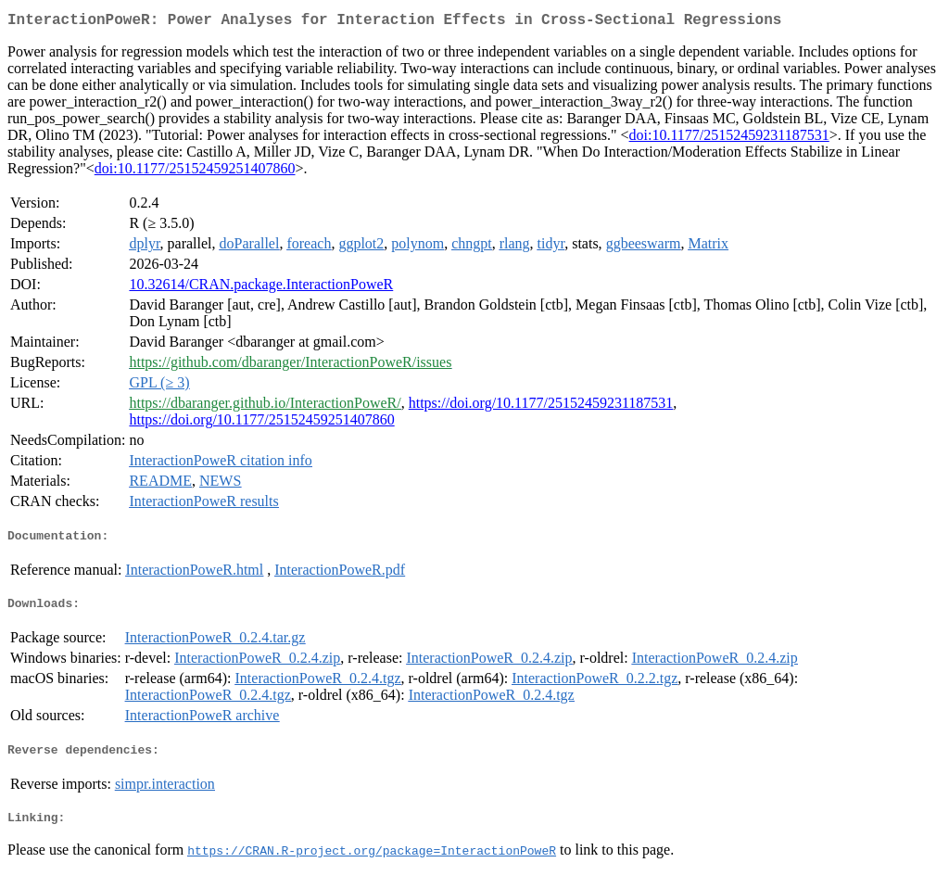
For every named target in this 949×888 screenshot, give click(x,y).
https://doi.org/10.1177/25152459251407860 (261, 423)
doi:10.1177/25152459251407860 (195, 172)
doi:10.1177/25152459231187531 (729, 138)
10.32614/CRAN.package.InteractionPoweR (261, 288)
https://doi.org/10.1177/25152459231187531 (541, 406)
